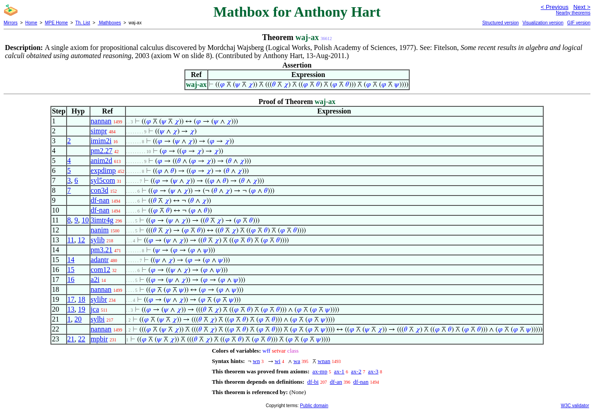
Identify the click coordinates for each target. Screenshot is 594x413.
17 (71, 299)
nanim (100, 230)
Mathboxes (109, 22)
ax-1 (339, 371)
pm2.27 (101, 150)
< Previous (554, 7)
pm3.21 (101, 250)
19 (81, 309)
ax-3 (373, 371)
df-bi (312, 381)
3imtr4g (102, 220)
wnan (323, 361)
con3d (99, 190)
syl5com (103, 180)
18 (81, 299)
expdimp (103, 170)
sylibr (99, 299)
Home (31, 22)
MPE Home (56, 22)
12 (81, 240)
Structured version (500, 22)
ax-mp (320, 371)
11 (70, 240)
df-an (336, 381)
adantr (100, 259)
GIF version (578, 22)
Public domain (314, 405)
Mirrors (11, 22)
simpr (99, 131)
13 (71, 309)
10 (85, 220)
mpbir (99, 339)
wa (296, 361)
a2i (95, 279)
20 (78, 319)
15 (71, 269)
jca (95, 309)
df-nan (100, 200)
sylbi (98, 319)
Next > (581, 7)
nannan (101, 121)
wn (256, 361)
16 (71, 279)
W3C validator (575, 405)
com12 (101, 269)
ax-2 (356, 371)
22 (81, 339)
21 (71, 339)
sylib (98, 240)
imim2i (101, 141)
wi (278, 361)
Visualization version (543, 22)
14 (71, 259)
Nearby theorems (573, 12)
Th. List (83, 22)
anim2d (101, 160)
